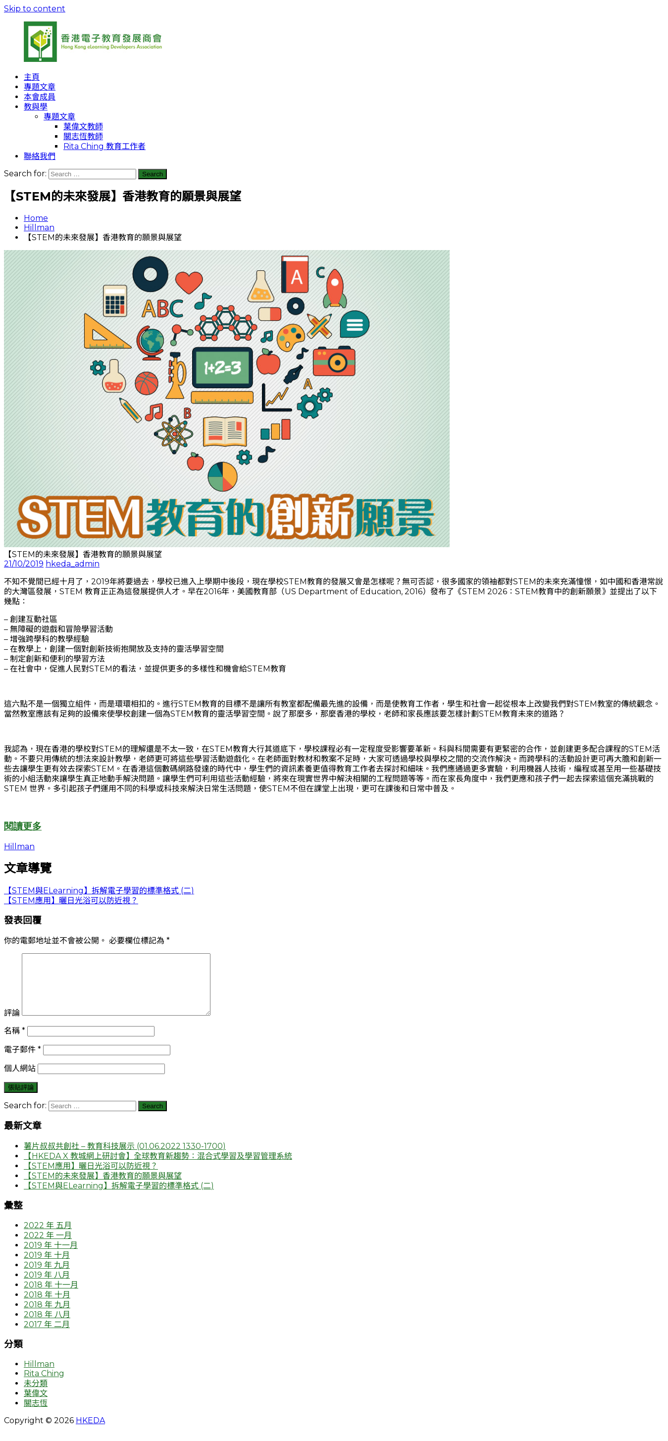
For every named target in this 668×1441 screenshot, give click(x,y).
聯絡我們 (39, 156)
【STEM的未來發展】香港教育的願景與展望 (103, 1187)
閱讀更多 (23, 826)
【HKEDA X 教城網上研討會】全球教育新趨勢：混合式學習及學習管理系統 (158, 1168)
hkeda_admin (73, 563)
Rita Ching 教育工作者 (104, 146)
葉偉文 (36, 1405)
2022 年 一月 (48, 1247)
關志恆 (36, 1415)
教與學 (36, 106)
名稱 (14, 1042)
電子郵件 (22, 1061)
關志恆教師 (83, 136)
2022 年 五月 (48, 1237)
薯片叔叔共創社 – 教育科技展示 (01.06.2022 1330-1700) (125, 1158)
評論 (12, 1024)
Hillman (39, 227)
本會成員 (39, 97)
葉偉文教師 (83, 126)
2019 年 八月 (47, 1286)
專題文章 (39, 87)
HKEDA (90, 1432)
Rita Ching (44, 1385)
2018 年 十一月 (51, 1296)
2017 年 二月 (47, 1336)
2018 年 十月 (47, 1306)
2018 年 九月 (47, 1316)
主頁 (32, 77)
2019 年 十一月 (51, 1257)
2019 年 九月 (47, 1277)
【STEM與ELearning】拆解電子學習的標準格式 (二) (119, 1197)
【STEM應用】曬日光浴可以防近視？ (91, 1178)
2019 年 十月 (47, 1267)
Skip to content (34, 8)
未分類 (36, 1395)
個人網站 (20, 1080)
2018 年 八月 (47, 1326)
